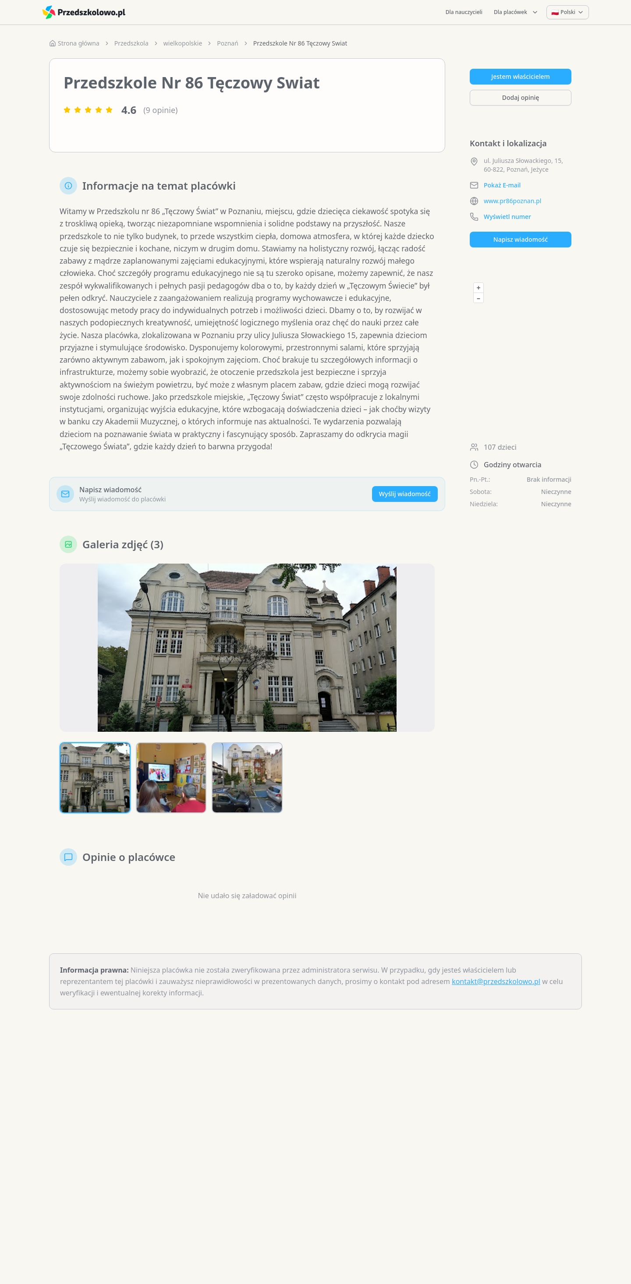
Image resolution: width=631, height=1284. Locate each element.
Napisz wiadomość (520, 239)
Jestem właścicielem (520, 76)
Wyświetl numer (507, 216)
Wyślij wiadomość (405, 515)
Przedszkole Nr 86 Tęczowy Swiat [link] (300, 43)
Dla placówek (516, 12)
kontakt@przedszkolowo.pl (496, 1003)
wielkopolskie (182, 43)
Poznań (227, 43)
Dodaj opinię (520, 97)
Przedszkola (131, 43)
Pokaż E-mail (502, 185)
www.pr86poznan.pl (512, 201)
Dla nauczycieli (464, 12)
